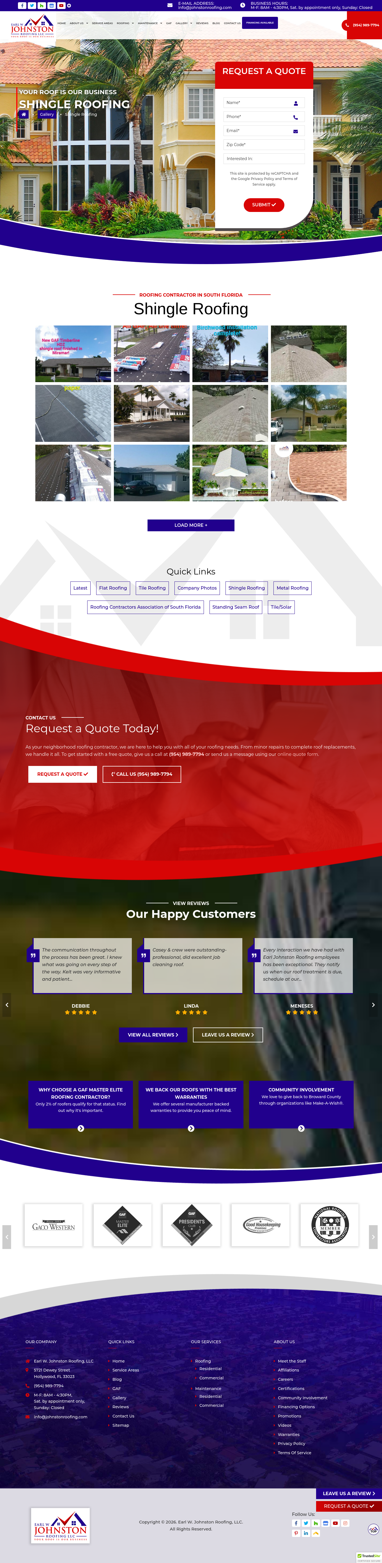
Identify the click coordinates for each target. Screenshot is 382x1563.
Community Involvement (303, 1397)
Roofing (203, 1361)
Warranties (289, 1434)
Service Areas (125, 1370)
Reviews (120, 1406)
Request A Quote (349, 1506)
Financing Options (296, 1406)
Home (118, 1361)
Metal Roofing (293, 588)
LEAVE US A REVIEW (228, 1035)
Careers (285, 1379)
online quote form (297, 754)
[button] (369, 1557)
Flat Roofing (113, 588)
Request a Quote (62, 774)
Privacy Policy (262, 179)
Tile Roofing (152, 588)
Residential (210, 1368)
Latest (80, 588)
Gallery (47, 114)
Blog (117, 1379)
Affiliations (288, 1370)
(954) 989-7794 (366, 25)
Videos (284, 1425)
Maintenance (208, 1388)
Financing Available (260, 22)
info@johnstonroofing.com (205, 7)
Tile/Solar (281, 607)
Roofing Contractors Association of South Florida (145, 607)
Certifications (291, 1388)
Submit (264, 204)
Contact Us (123, 1416)
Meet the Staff (292, 1361)
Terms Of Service (294, 1452)
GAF (116, 1388)
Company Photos (197, 588)
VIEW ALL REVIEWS (153, 1035)
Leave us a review (349, 1493)
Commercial (211, 1377)
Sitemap (120, 1425)
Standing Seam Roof (236, 607)
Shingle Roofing (247, 588)
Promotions (289, 1416)
